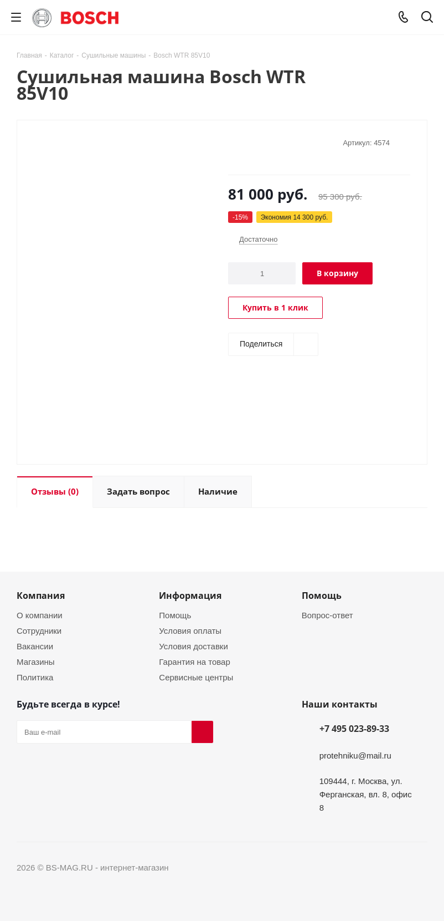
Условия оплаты (190, 630)
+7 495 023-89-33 (354, 728)
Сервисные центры (196, 677)
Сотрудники (39, 630)
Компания (41, 595)
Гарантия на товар (194, 661)
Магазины (36, 661)
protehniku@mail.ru (355, 755)
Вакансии (35, 646)
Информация (190, 595)
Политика (35, 677)
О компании (40, 614)
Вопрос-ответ (327, 614)
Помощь (175, 614)
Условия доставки (193, 646)
